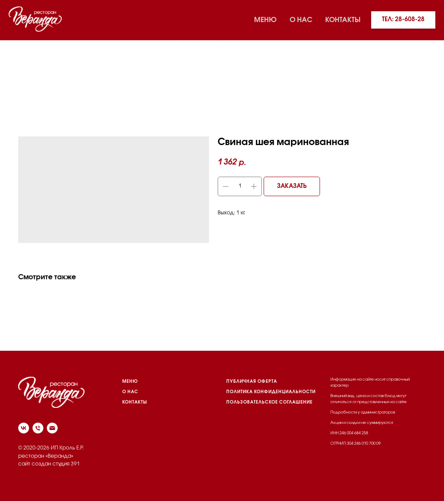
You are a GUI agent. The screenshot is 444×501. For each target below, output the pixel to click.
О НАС (130, 392)
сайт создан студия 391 (49, 464)
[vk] (17, 38)
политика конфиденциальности (271, 392)
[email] (52, 428)
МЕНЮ (130, 382)
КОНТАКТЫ (134, 402)
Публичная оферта (251, 382)
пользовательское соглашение (269, 402)
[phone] (38, 428)
